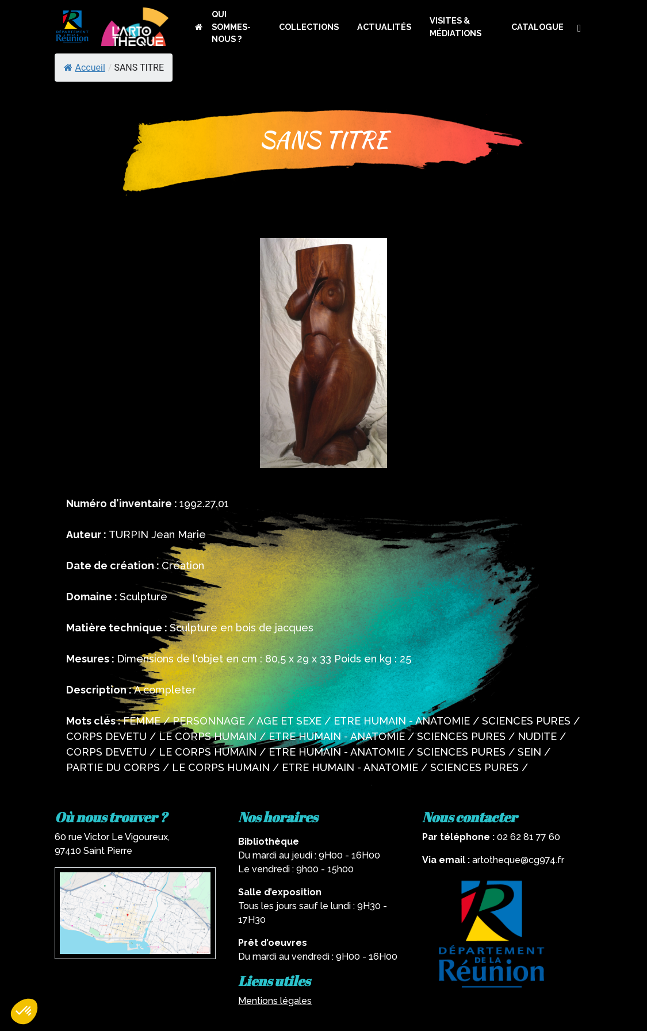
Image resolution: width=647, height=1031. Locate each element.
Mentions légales (275, 1000)
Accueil (84, 67)
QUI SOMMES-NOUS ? (231, 26)
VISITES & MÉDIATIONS (455, 27)
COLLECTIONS (309, 27)
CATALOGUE (537, 27)
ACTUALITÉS (384, 27)
